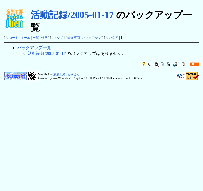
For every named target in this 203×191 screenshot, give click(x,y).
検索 (44, 38)
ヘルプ (58, 38)
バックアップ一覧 (34, 47)
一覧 (36, 38)
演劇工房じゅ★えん (66, 74)
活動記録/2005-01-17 (72, 15)
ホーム (25, 38)
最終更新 (73, 38)
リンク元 (112, 38)
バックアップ (91, 38)
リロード (12, 38)
